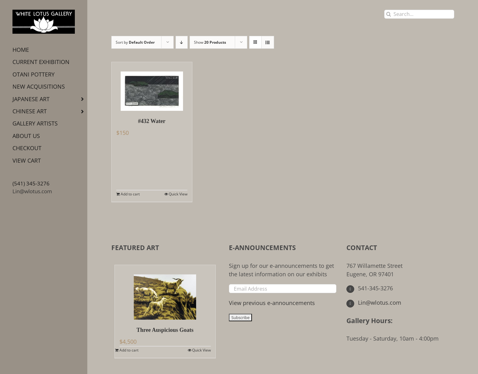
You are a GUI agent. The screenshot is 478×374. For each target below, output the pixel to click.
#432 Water (151, 121)
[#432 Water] (152, 86)
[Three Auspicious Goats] (165, 292)
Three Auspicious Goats (165, 330)
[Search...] (419, 14)
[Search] (388, 14)
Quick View (178, 194)
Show (210, 42)
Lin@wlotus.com (32, 191)
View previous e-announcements (272, 303)
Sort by (135, 42)
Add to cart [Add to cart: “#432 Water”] (130, 194)
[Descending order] (182, 42)
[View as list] (268, 42)
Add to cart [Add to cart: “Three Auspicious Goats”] (128, 350)
